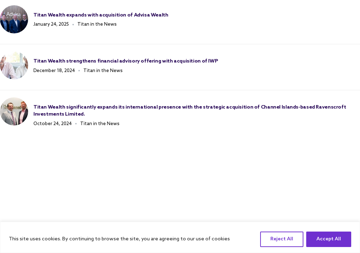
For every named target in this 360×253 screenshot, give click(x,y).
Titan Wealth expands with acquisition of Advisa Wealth (100, 15)
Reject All (281, 239)
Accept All (328, 239)
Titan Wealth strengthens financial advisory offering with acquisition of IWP (125, 61)
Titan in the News (97, 24)
